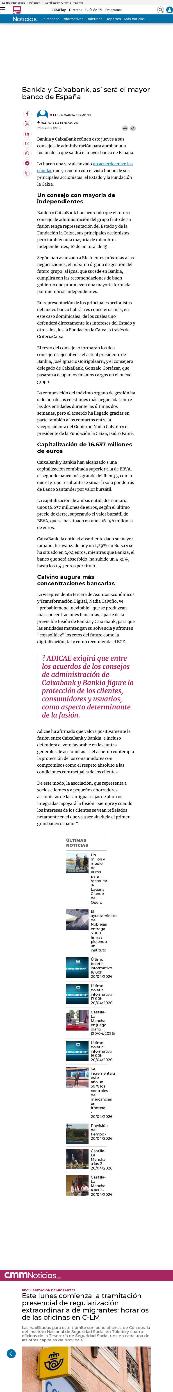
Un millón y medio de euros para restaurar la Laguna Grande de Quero (99, 879)
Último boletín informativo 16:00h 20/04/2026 (99, 1051)
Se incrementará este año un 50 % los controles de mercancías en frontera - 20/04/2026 (99, 1093)
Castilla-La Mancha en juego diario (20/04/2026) (99, 1023)
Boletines (94, 19)
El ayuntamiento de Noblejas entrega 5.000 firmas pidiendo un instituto (99, 931)
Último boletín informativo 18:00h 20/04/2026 (99, 968)
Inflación (34, 2)
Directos (76, 10)
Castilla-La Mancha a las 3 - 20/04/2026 (99, 1186)
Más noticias (134, 19)
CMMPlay (59, 10)
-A (132, 128)
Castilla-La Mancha (44, 19)
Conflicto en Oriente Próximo (64, 2)
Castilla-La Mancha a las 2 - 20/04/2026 (99, 1159)
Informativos (73, 19)
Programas (113, 10)
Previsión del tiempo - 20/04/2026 (99, 1132)
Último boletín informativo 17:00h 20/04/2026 (99, 994)
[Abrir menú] (2, 10)
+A (125, 128)
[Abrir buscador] (160, 10)
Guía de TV (94, 10)
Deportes (113, 19)
